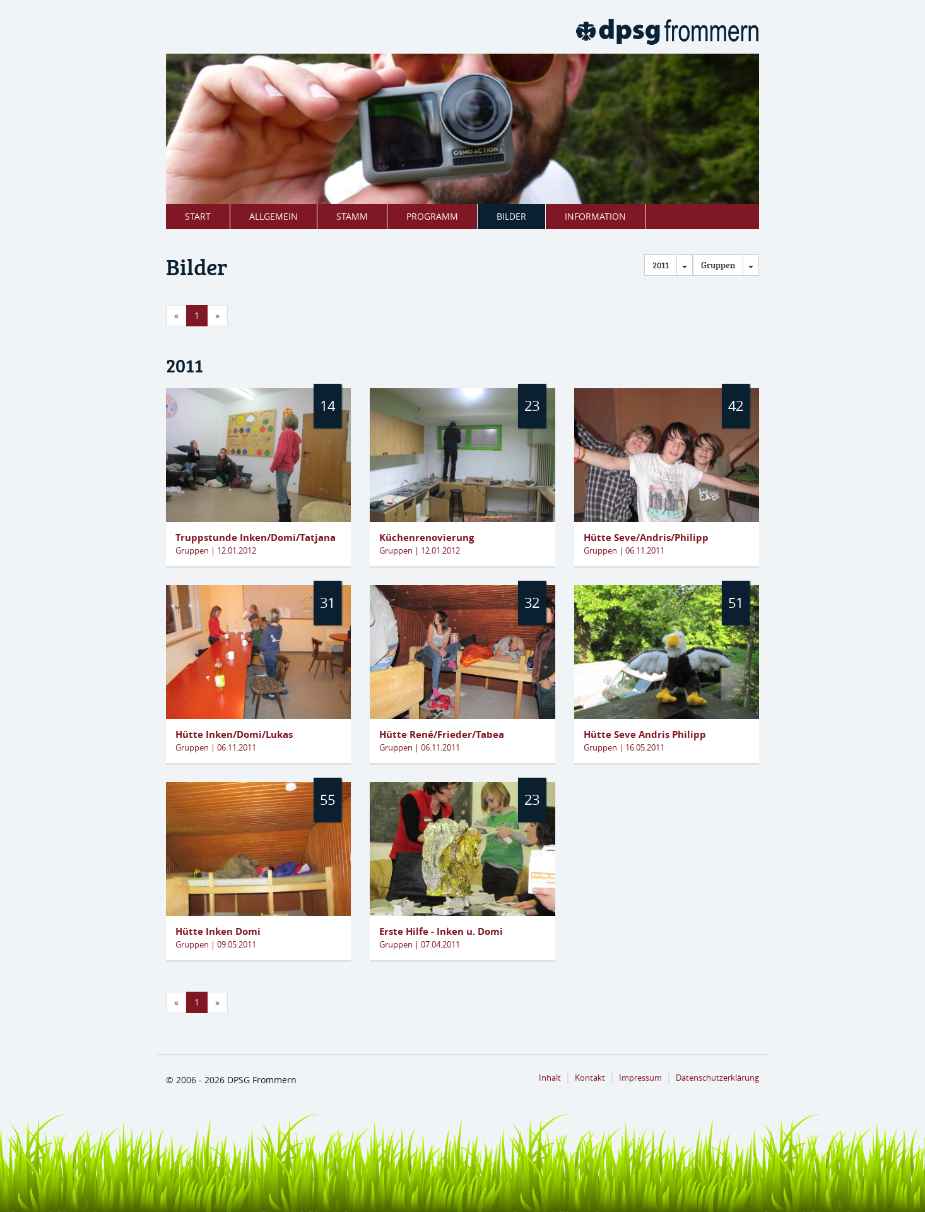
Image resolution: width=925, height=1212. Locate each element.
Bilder (511, 216)
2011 (660, 265)
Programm (432, 216)
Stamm (352, 216)
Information (595, 216)
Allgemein (273, 216)
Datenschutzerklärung (717, 1077)
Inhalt (550, 1077)
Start (198, 216)
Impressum (640, 1077)
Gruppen (718, 265)
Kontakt (590, 1077)
